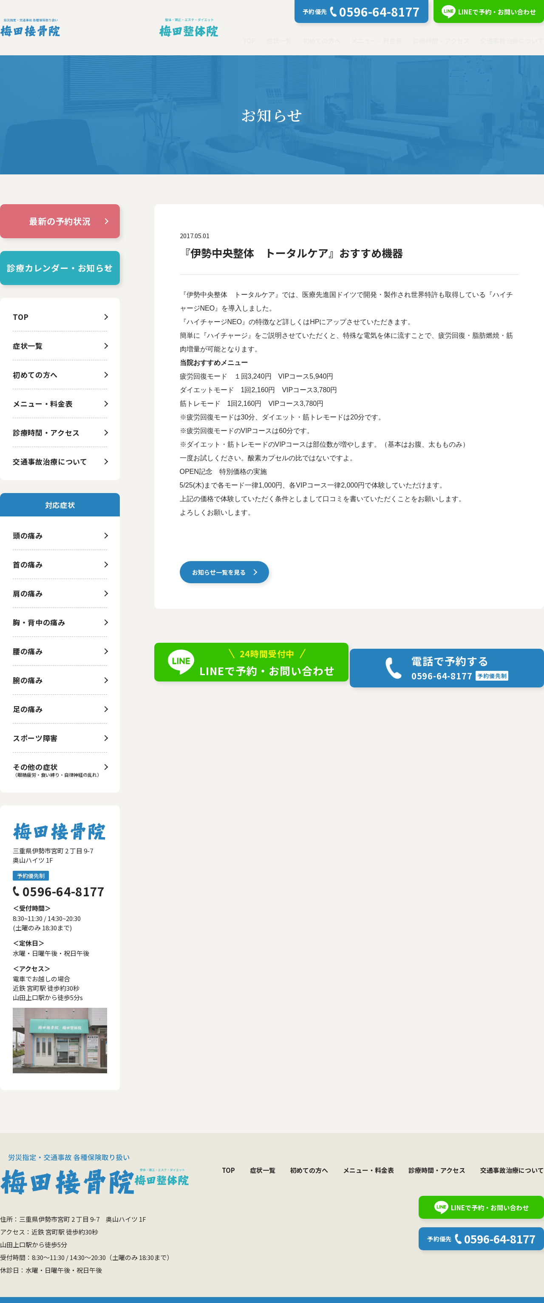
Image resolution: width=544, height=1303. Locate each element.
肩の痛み (28, 593)
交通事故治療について (512, 41)
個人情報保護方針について (54, 1290)
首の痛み (28, 564)
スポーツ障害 (35, 737)
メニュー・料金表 (376, 41)
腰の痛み (28, 651)
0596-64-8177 (64, 891)
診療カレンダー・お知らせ (60, 268)
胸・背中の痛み (39, 622)
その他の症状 (35, 766)
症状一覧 (279, 41)
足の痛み (28, 709)
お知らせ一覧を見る (220, 574)
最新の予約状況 (60, 221)
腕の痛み (28, 680)
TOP (249, 41)
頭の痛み (28, 535)
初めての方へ (322, 41)
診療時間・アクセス (441, 41)
